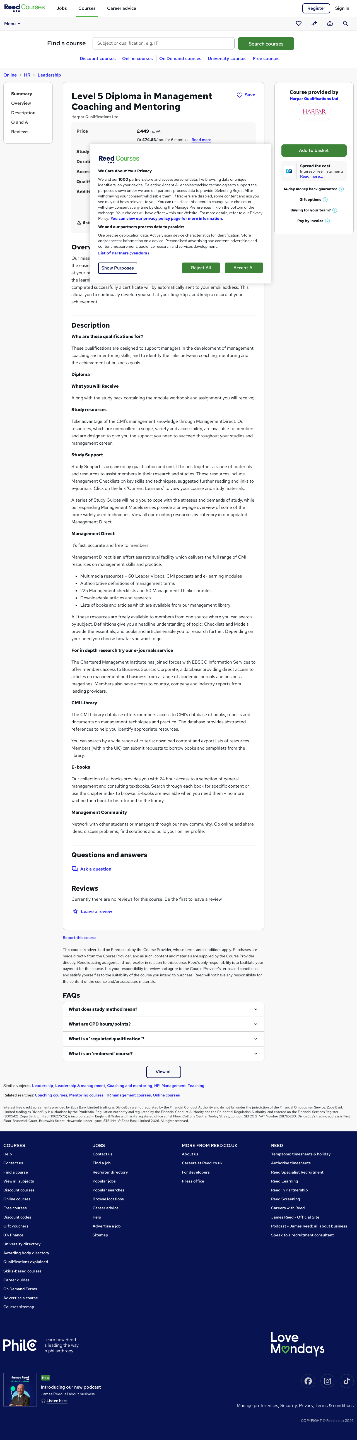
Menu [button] (13, 23)
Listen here (57, 1400)
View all (164, 1072)
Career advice (121, 8)
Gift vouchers (15, 1226)
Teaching (196, 1085)
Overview (21, 103)
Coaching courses (51, 1095)
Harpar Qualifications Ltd (314, 98)
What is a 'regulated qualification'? (106, 1039)
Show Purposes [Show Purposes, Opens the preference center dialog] (118, 268)
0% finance (13, 1235)
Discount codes (17, 1217)
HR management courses (128, 1095)
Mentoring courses (86, 1095)
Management (173, 1085)
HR (27, 75)
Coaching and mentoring (129, 1085)
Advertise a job (107, 1226)
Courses (87, 8)
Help (7, 1154)
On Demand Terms (20, 1288)
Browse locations (108, 1198)
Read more (201, 139)
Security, (289, 1405)
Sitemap (100, 1235)
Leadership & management (80, 1085)
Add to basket (314, 150)
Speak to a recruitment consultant (302, 1235)
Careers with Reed (288, 1207)
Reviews (19, 132)
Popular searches (108, 1190)
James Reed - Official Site (295, 1217)
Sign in (342, 8)
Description (23, 113)
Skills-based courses (22, 1271)
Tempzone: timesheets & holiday (301, 1154)
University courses (227, 58)
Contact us (13, 1162)
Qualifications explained (25, 1261)
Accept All (244, 268)
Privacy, (307, 1405)
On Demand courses (180, 58)
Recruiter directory (110, 1172)
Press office (193, 1181)
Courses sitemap (18, 1306)
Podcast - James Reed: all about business (309, 1226)
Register (316, 8)
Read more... (311, 176)
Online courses (137, 58)
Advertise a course (20, 1297)
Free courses (266, 58)
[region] (180, 213)
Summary (21, 94)
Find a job (102, 1162)
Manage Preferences (257, 1405)
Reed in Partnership (289, 1190)
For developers (196, 1172)
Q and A (19, 122)
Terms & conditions (334, 1405)
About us (190, 1154)
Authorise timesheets (291, 1162)
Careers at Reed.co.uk (202, 1162)
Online (10, 75)
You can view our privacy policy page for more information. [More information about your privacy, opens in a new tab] (166, 218)
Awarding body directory (26, 1252)
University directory (22, 1243)
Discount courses (98, 58)
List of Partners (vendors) (123, 253)
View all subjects (18, 1181)
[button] (341, 189)
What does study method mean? (103, 1009)
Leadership (49, 75)
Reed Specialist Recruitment (297, 1172)
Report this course (80, 937)
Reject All (201, 268)
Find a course (66, 43)
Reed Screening (285, 1198)
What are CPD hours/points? (100, 1024)
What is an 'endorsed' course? (101, 1054)
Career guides (16, 1279)
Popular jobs (104, 1181)
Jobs (61, 8)
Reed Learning (284, 1181)
